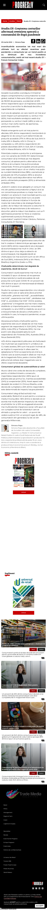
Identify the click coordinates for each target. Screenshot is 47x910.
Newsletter (7, 831)
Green (5, 820)
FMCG (33, 732)
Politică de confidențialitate (12, 850)
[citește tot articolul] (41, 657)
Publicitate (7, 846)
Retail (19, 21)
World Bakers (8, 872)
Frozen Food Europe (10, 865)
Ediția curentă (11, 453)
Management (8, 812)
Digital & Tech (8, 816)
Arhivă (23, 492)
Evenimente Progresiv (11, 839)
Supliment (10, 573)
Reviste (6, 835)
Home (5, 21)
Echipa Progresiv (9, 842)
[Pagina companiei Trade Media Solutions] (37, 884)
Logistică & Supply (9, 824)
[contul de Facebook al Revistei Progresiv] (36, 888)
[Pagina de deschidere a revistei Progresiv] (23, 5)
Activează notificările (8, 909)
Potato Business (9, 868)
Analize (12, 21)
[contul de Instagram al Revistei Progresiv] (33, 888)
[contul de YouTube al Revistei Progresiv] (42, 888)
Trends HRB (7, 861)
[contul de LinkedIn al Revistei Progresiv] (39, 888)
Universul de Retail (10, 857)
